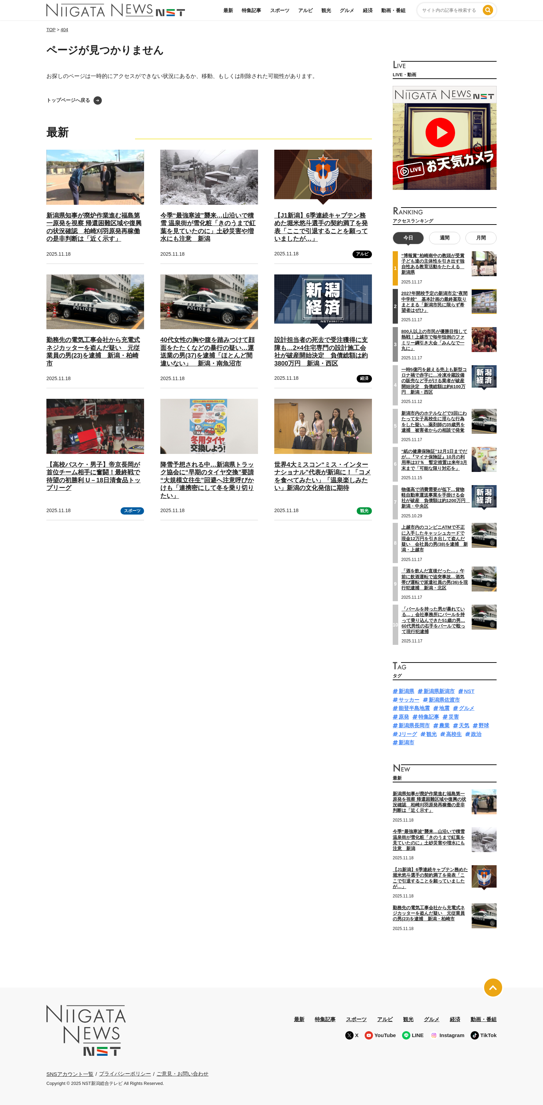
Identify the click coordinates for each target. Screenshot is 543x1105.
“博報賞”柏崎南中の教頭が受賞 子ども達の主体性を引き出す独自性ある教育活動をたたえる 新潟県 (432, 264)
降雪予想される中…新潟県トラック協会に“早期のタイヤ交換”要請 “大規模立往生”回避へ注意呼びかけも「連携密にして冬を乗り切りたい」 (207, 480)
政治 (476, 734)
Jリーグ (408, 734)
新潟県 (406, 691)
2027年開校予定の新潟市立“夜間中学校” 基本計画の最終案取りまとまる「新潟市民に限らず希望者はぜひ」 (434, 302)
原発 (404, 717)
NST (469, 691)
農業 (444, 725)
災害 (453, 717)
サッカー (409, 700)
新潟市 (406, 742)
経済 (368, 10)
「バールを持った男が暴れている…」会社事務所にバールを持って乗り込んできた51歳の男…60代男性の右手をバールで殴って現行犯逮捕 (433, 620)
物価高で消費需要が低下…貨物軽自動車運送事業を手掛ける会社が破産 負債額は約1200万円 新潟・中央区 (435, 498)
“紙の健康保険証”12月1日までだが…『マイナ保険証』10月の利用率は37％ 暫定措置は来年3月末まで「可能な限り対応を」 (434, 460)
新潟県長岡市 (414, 725)
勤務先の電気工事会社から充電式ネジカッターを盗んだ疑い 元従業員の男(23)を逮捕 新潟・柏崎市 (93, 351)
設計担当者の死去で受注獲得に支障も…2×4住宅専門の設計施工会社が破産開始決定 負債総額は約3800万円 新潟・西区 (321, 351)
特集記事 (251, 10)
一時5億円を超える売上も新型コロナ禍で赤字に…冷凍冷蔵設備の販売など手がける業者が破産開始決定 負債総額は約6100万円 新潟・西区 (434, 381)
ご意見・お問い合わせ (182, 1074)
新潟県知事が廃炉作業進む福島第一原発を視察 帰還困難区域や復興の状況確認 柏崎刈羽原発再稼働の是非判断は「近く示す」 (429, 802)
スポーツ (280, 10)
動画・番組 (393, 10)
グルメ (347, 10)
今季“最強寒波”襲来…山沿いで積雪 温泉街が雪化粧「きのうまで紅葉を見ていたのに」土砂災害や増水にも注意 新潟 (429, 840)
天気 (464, 725)
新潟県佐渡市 (444, 700)
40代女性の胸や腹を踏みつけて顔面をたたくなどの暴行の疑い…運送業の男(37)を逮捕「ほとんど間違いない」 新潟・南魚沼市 (207, 351)
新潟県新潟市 (439, 691)
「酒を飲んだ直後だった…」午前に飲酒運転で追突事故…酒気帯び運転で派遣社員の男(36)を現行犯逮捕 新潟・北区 (434, 579)
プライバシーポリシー (125, 1074)
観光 (326, 10)
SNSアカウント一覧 (70, 1074)
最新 (228, 10)
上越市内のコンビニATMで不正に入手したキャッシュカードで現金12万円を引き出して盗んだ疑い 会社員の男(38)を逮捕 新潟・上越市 (434, 538)
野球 (484, 725)
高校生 (454, 734)
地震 (444, 708)
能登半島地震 (414, 708)
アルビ (305, 10)
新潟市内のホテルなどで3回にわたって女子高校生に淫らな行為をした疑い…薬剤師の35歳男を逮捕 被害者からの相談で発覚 (434, 422)
